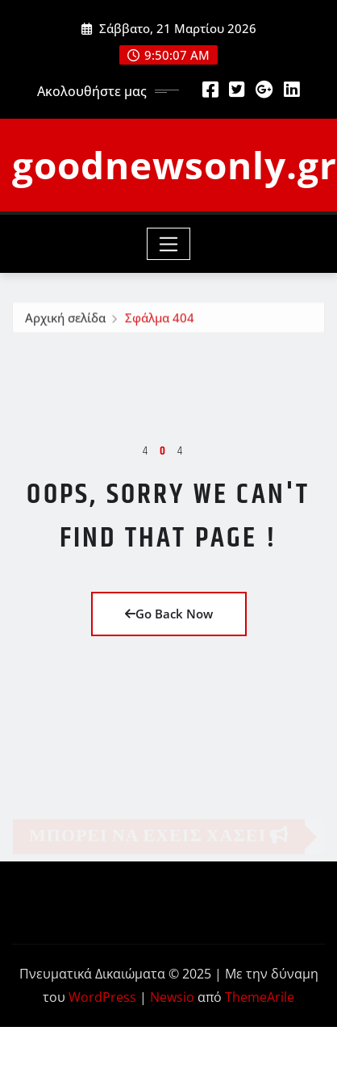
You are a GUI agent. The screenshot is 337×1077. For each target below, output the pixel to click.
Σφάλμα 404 (159, 320)
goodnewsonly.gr (174, 165)
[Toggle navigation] (169, 244)
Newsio (172, 997)
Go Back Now (169, 614)
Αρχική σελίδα (65, 320)
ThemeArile (259, 997)
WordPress (102, 997)
